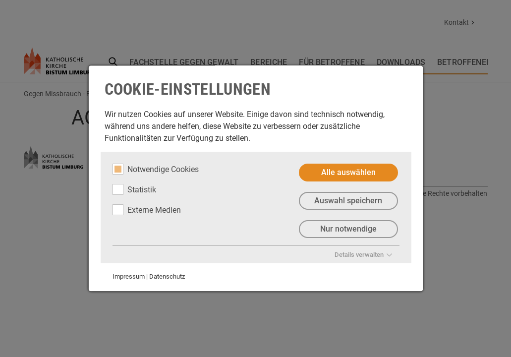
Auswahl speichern (348, 200)
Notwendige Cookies (155, 169)
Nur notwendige (348, 229)
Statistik (134, 189)
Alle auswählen (348, 172)
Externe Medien (146, 209)
